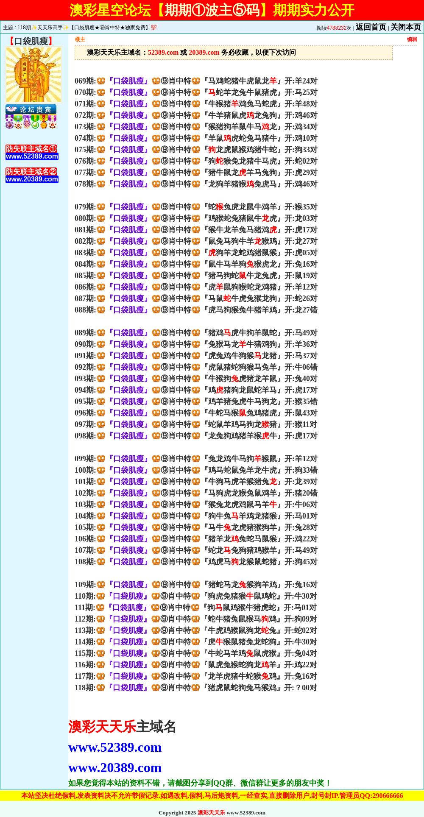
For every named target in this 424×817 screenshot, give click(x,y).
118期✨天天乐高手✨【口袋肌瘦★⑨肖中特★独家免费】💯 (87, 28)
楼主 (80, 39)
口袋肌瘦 (31, 41)
